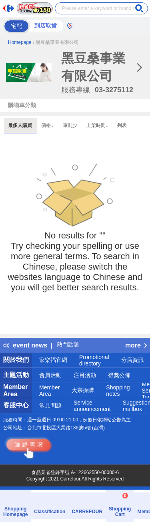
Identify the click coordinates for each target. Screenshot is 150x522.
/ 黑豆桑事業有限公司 (56, 42)
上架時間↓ (97, 125)
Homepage (20, 42)
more (136, 345)
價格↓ (47, 125)
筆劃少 (70, 125)
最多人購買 (20, 125)
